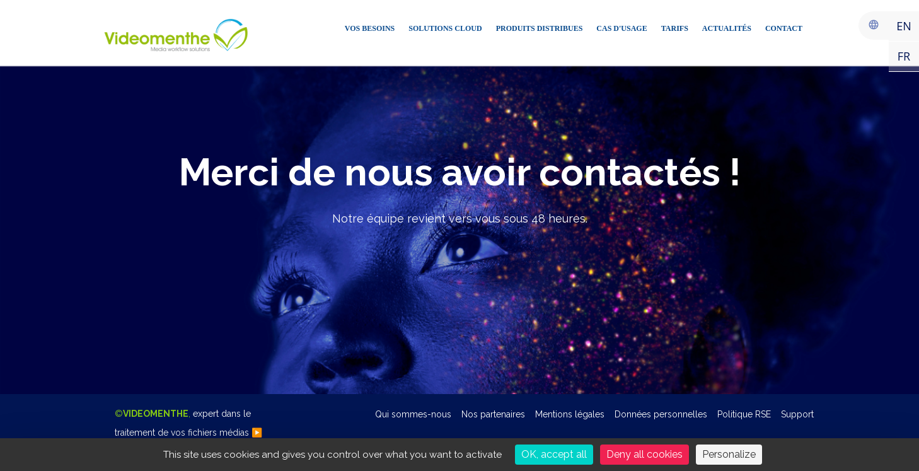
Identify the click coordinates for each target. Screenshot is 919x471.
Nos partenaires (493, 414)
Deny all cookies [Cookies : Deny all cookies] (644, 454)
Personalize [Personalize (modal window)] (729, 454)
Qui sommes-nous (413, 414)
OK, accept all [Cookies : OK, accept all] (554, 454)
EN (903, 25)
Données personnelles (661, 414)
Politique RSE (744, 414)
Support (797, 414)
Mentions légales (569, 414)
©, (188, 423)
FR (904, 56)
